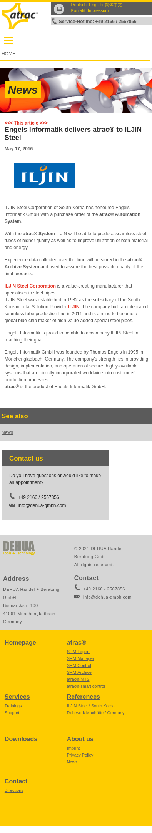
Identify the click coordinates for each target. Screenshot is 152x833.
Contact (16, 781)
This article (26, 123)
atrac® (76, 642)
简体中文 (113, 4)
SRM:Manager (80, 658)
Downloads (21, 739)
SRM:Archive (79, 672)
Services (17, 696)
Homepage (20, 642)
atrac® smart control (86, 686)
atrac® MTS (78, 679)
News (23, 89)
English (96, 4)
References (83, 696)
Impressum (98, 10)
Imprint (73, 748)
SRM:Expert (78, 651)
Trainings (13, 705)
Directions (14, 790)
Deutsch (79, 4)
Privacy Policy (80, 755)
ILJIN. (74, 306)
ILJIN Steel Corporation (30, 286)
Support (12, 712)
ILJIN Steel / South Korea (91, 705)
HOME (8, 54)
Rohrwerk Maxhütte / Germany (96, 712)
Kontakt (78, 10)
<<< (9, 123)
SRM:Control (79, 665)
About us (80, 739)
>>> (44, 123)
